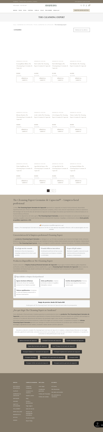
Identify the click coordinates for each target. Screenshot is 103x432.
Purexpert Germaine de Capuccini (51, 340)
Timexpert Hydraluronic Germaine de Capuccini (67, 351)
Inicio (14, 24)
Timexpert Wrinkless (30, 357)
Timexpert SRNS (73, 357)
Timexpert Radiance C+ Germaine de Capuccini (36, 351)
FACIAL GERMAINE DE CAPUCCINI (43, 24)
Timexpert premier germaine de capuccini (65, 363)
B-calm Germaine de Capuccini (75, 340)
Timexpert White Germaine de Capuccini (37, 363)
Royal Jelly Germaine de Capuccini (37, 346)
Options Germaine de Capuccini (28, 340)
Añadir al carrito (24, 79)
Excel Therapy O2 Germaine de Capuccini (64, 346)
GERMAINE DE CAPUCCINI (24, 24)
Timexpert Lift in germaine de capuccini (53, 357)
